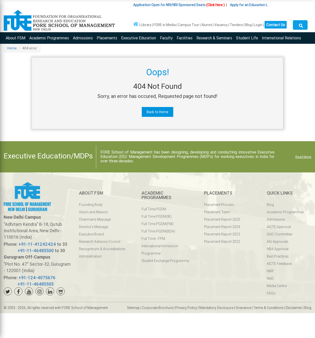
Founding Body (91, 204)
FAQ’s (271, 293)
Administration (90, 256)
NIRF (270, 271)
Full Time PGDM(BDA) (158, 231)
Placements (107, 37)
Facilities (184, 37)
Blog (248, 25)
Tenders (236, 25)
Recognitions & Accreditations (102, 249)
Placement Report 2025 (222, 219)
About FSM (15, 37)
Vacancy (221, 25)
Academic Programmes (49, 37)
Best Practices (278, 256)
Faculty (166, 37)
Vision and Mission (93, 212)
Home (12, 48)
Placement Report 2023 (222, 234)
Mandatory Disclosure (216, 308)
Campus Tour (188, 25)
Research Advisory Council (99, 241)
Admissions (83, 37)
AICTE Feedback (279, 263)
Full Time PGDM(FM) (157, 224)
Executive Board (91, 234)
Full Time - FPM (153, 238)
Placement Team (217, 212)
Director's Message (93, 227)
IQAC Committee (279, 234)
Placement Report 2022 (222, 241)
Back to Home (157, 112)
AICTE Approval (279, 227)
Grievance (243, 308)
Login (258, 25)
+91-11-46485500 (35, 250)
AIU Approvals (277, 241)
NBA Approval (277, 249)
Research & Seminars (214, 37)
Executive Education (138, 37)
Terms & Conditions (268, 308)
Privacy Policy (186, 308)
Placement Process (219, 204)
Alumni (206, 25)
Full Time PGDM (154, 209)
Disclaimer (294, 308)
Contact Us (275, 24)
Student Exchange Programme (165, 261)
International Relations (281, 37)
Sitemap (133, 308)
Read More (303, 157)
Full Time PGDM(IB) (157, 216)
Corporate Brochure (157, 308)
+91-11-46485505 (35, 284)
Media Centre (277, 286)
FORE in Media (165, 25)
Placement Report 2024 (222, 227)
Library (146, 25)
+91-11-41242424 (37, 244)
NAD (270, 278)
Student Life (247, 37)
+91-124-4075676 (36, 277)
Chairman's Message (95, 219)
